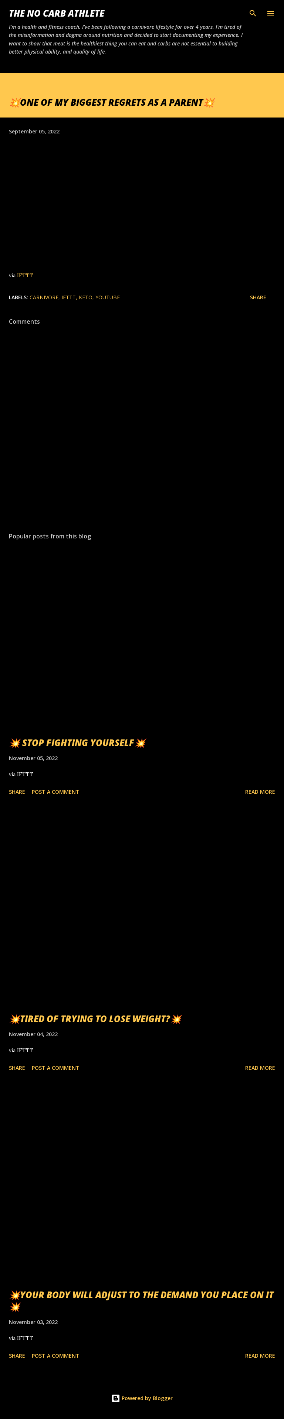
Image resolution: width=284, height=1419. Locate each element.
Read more (260, 791)
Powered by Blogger (142, 1398)
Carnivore (44, 297)
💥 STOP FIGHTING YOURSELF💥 (77, 742)
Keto (85, 297)
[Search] (252, 13)
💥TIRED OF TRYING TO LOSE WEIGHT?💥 (95, 1019)
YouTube (107, 297)
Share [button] (258, 297)
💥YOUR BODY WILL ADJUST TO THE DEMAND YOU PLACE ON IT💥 (141, 1301)
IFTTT (25, 275)
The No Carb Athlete (56, 13)
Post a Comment (56, 791)
